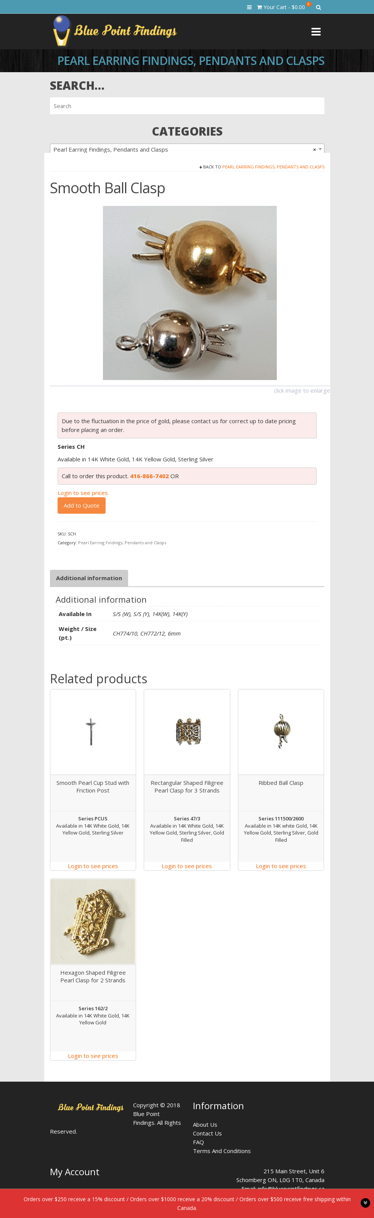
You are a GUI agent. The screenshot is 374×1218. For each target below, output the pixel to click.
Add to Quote (82, 505)
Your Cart (284, 6)
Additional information (89, 578)
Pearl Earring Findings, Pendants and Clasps (273, 167)
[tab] (89, 578)
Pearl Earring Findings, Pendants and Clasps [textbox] (184, 149)
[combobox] (187, 149)
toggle (365, 1203)
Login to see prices (83, 493)
